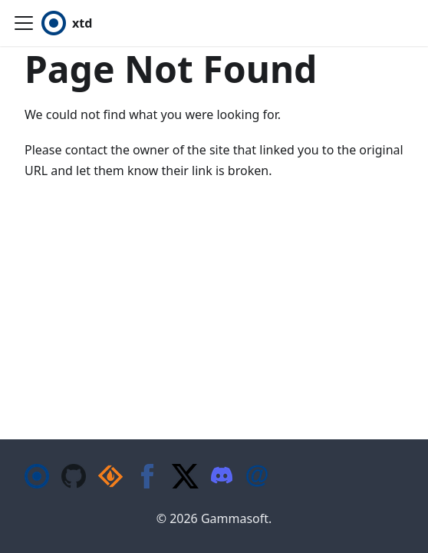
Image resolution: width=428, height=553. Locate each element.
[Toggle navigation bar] (23, 23)
